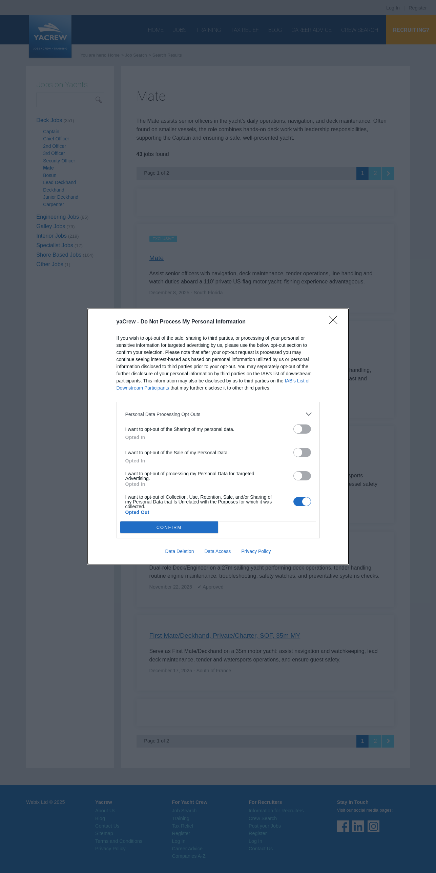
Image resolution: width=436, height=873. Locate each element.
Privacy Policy (256, 551)
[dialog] (218, 436)
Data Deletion (179, 551)
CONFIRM (169, 527)
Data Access (217, 551)
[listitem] (218, 414)
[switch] (302, 429)
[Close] (335, 322)
